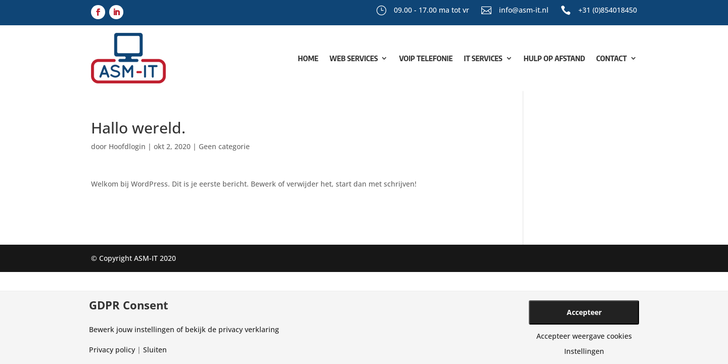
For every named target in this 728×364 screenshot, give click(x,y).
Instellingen (584, 351)
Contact (611, 58)
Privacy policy (112, 349)
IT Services (483, 58)
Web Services (354, 58)
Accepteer (584, 312)
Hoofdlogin (127, 146)
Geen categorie (224, 146)
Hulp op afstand (554, 58)
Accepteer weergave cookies (584, 336)
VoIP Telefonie (425, 58)
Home (308, 58)
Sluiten (155, 349)
